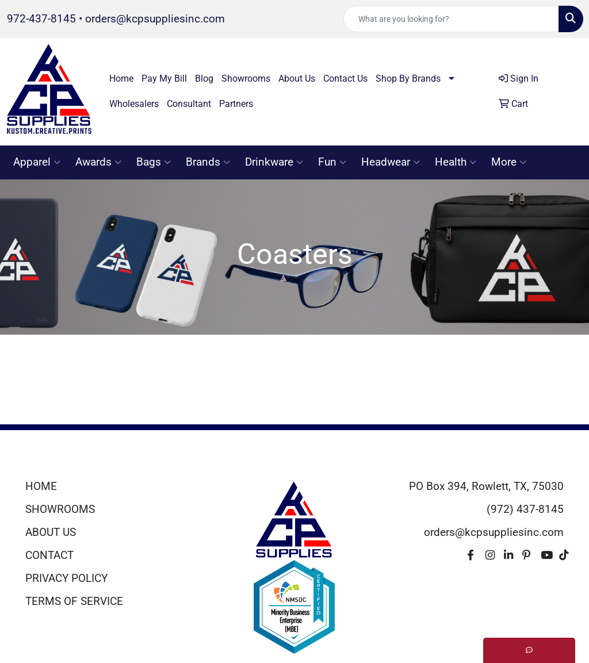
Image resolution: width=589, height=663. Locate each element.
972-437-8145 (41, 19)
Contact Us (345, 78)
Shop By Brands (408, 78)
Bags (153, 162)
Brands (208, 162)
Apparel (36, 162)
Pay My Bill (164, 78)
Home (121, 78)
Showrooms (245, 78)
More (508, 162)
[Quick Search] (451, 19)
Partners (236, 103)
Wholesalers (134, 103)
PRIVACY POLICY (66, 578)
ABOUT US (50, 532)
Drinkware (274, 162)
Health (455, 162)
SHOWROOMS (60, 509)
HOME (41, 486)
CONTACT (49, 555)
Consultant (189, 103)
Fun (332, 162)
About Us (296, 78)
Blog (204, 78)
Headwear (390, 162)
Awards (98, 162)
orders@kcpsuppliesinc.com (155, 19)
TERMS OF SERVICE (74, 601)
